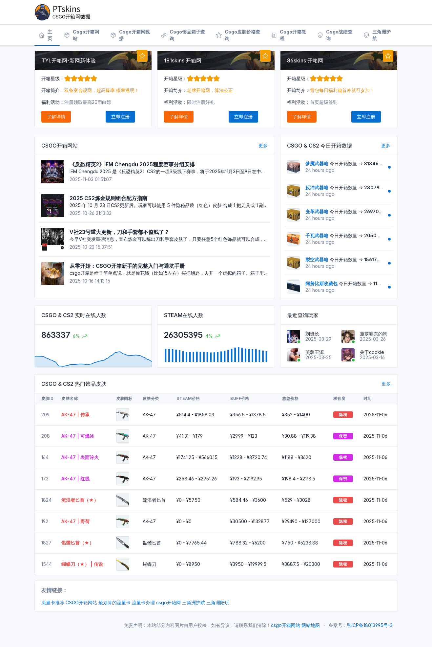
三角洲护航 (193, 602)
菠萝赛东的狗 (373, 333)
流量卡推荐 (52, 602)
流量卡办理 (143, 602)
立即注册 (120, 116)
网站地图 (310, 625)
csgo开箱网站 (285, 625)
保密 (343, 435)
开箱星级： (69, 78)
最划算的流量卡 (114, 602)
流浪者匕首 (154, 500)
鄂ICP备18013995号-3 (370, 625)
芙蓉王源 (314, 352)
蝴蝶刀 (149, 564)
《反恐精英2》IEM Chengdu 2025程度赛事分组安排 (132, 164)
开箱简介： (52, 90)
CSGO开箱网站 (81, 602)
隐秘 (343, 414)
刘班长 (312, 333)
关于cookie (372, 352)
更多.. (264, 145)
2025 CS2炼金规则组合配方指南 (108, 198)
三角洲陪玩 (217, 602)
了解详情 (56, 116)
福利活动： (52, 102)
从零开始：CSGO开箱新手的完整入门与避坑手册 (127, 266)
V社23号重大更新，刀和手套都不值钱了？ (119, 232)
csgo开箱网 (168, 602)
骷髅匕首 (152, 542)
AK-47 (149, 414)
